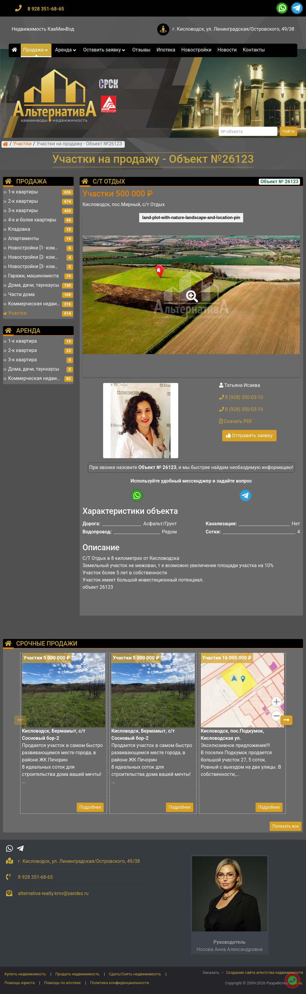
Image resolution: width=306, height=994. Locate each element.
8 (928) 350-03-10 (241, 397)
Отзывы (141, 50)
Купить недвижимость (25, 974)
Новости (227, 50)
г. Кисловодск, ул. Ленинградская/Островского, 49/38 (233, 29)
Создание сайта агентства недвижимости (264, 972)
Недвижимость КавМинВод (43, 29)
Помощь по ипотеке (62, 982)
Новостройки (196, 50)
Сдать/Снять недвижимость (135, 974)
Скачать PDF (235, 421)
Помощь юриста (20, 982)
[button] (191, 292)
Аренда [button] (66, 50)
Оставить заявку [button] (104, 50)
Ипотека (166, 50)
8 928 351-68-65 (45, 9)
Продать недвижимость (77, 974)
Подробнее (90, 807)
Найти (289, 131)
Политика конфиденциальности (119, 982)
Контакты (254, 50)
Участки (22, 144)
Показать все (285, 826)
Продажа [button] (36, 50)
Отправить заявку (249, 435)
